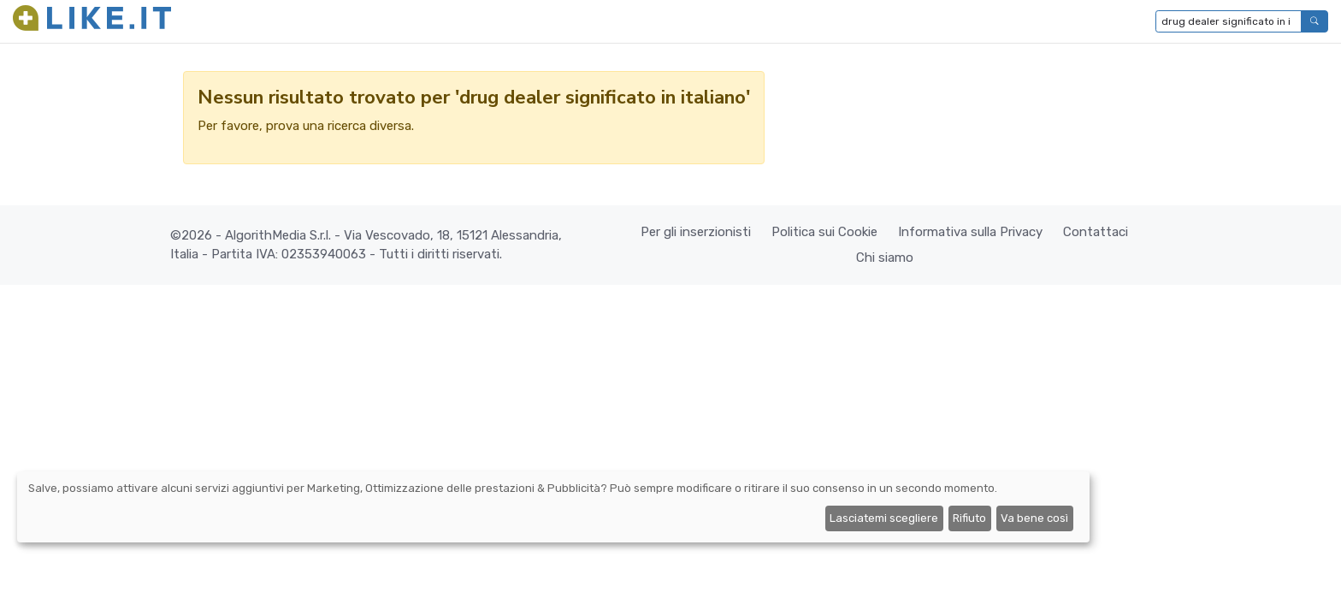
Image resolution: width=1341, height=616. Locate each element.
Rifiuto (969, 518)
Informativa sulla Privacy (970, 232)
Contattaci (1095, 232)
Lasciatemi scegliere (884, 518)
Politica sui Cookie (824, 232)
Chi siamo (884, 257)
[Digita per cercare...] (1228, 21)
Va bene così (1034, 518)
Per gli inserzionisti (696, 232)
